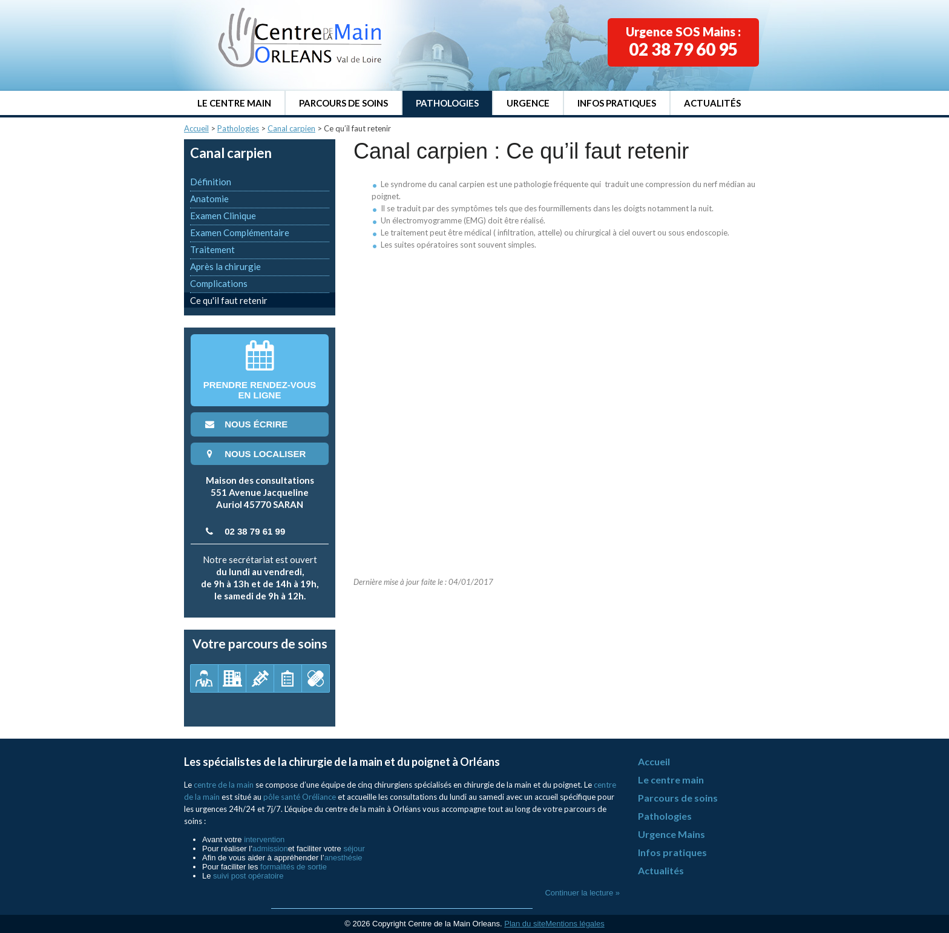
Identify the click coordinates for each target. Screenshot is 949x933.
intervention (264, 839)
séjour (353, 848)
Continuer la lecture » (582, 892)
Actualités (712, 102)
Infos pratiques (616, 102)
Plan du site (524, 923)
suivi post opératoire (248, 875)
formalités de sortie (293, 866)
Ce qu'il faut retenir (229, 300)
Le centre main (234, 102)
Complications (219, 283)
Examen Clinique (223, 215)
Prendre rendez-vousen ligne (260, 370)
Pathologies (447, 102)
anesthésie (343, 857)
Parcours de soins (343, 102)
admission (270, 848)
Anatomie (209, 198)
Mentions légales (575, 923)
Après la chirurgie (225, 266)
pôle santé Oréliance (299, 797)
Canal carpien (291, 128)
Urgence (528, 102)
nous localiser (254, 454)
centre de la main (224, 785)
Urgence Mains (671, 834)
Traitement (212, 249)
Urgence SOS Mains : (683, 41)
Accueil (196, 128)
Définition (210, 181)
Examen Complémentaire (239, 232)
